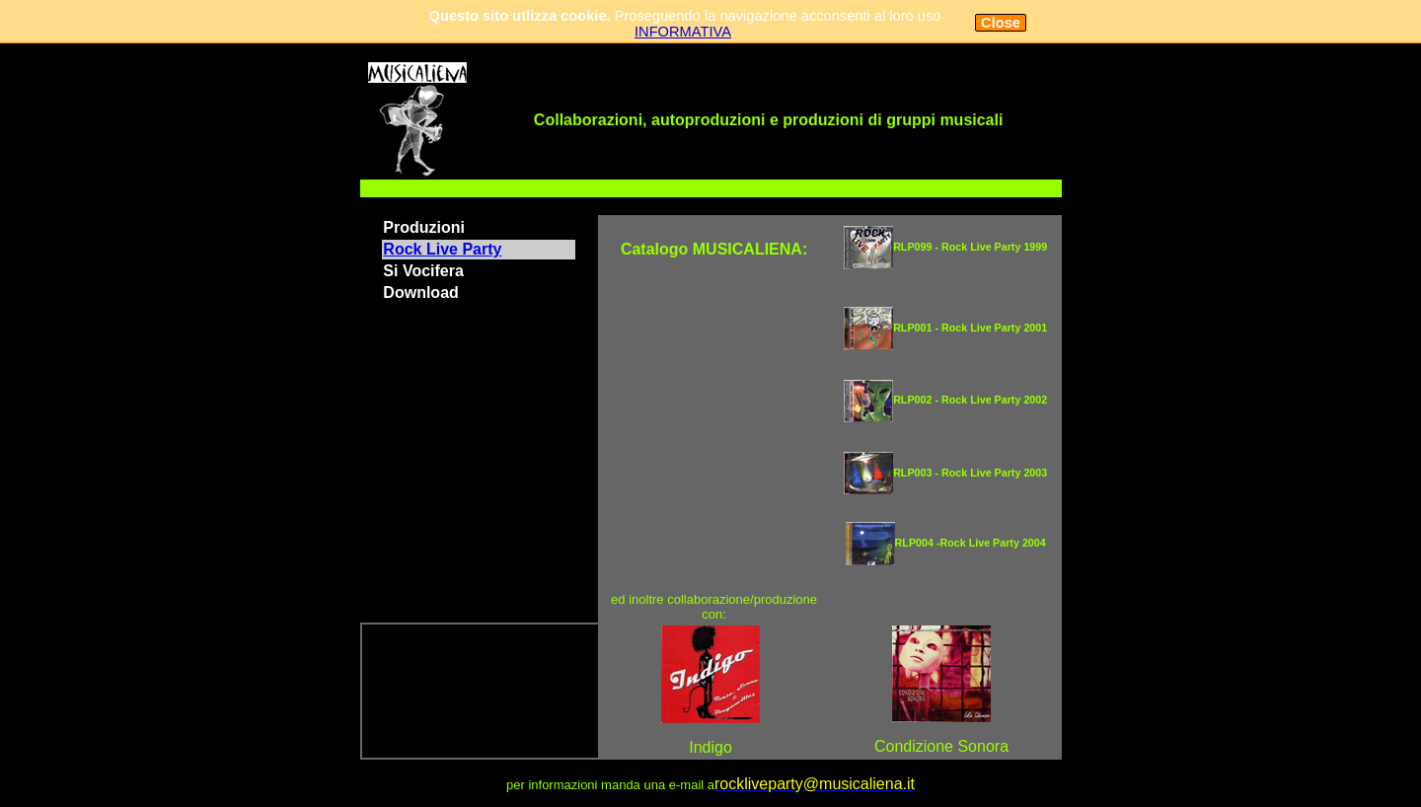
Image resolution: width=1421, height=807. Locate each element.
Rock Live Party (442, 249)
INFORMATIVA (683, 31)
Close (1000, 23)
